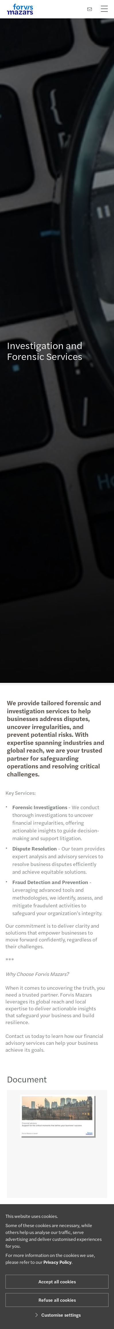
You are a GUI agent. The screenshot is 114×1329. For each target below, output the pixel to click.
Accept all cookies (57, 1281)
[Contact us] (89, 9)
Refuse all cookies (57, 1300)
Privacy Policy (57, 1262)
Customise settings (57, 1314)
